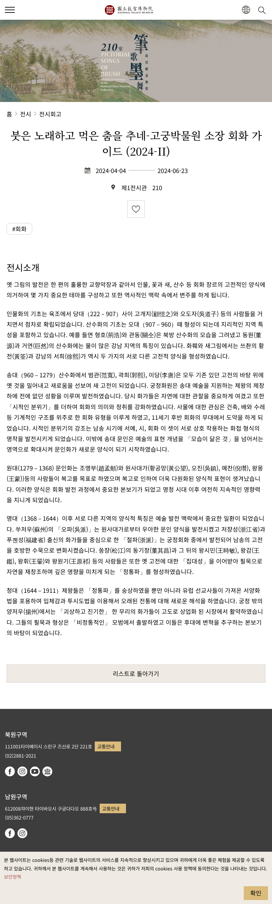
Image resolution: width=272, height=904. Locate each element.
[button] (245, 10)
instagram (22, 771)
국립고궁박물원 (129, 10)
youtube (35, 771)
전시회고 (50, 114)
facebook (10, 771)
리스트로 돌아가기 (136, 673)
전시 (25, 114)
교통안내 (105, 746)
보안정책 (12, 876)
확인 (255, 893)
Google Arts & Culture (47, 771)
